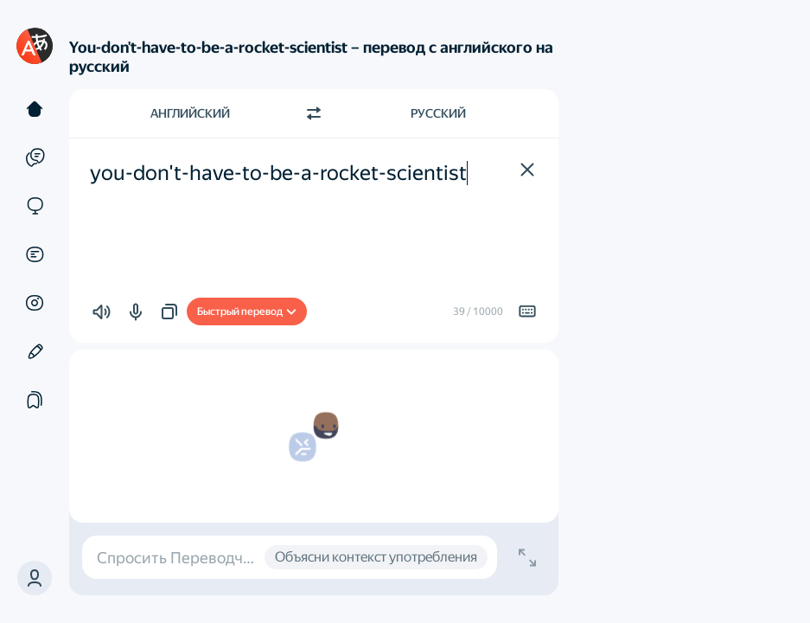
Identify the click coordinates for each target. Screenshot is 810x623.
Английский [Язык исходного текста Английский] (190, 113)
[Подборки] (34, 399)
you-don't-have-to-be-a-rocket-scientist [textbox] (278, 173)
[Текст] (34, 109)
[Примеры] (34, 157)
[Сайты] (34, 206)
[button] (34, 578)
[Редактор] (34, 351)
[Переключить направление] (314, 113)
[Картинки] (34, 303)
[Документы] (34, 254)
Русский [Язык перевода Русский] (438, 113)
